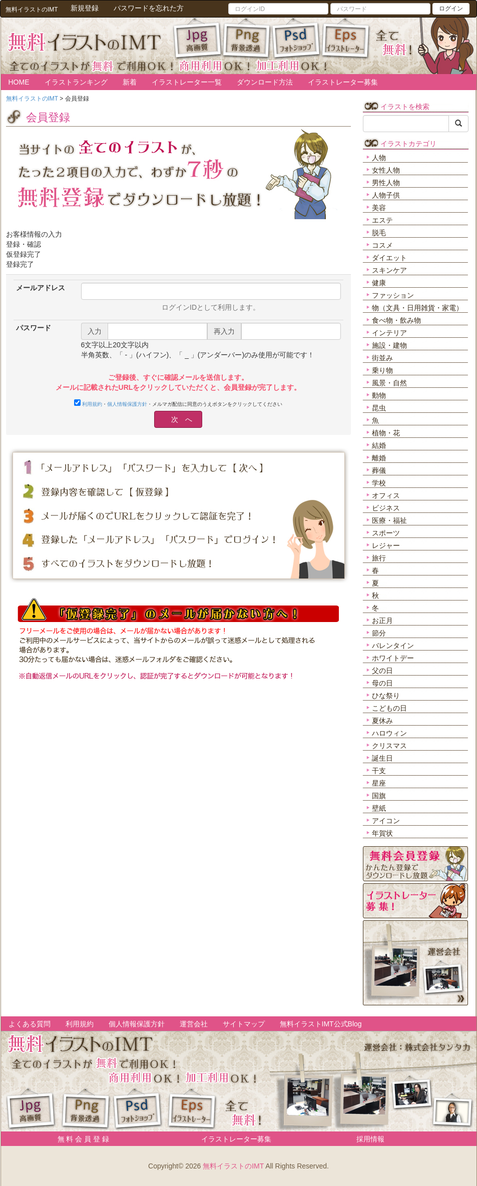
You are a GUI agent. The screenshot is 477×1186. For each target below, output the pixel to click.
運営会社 (194, 1024)
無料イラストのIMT (233, 1166)
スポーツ (386, 533)
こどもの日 (389, 708)
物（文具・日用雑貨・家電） (417, 308)
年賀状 (382, 833)
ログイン (451, 8)
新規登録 (85, 8)
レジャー (386, 545)
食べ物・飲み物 (396, 320)
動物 (379, 395)
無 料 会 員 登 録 (80, 1139)
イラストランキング (76, 82)
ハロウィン (389, 733)
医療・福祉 (389, 520)
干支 (379, 771)
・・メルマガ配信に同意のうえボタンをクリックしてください (178, 403)
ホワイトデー (393, 658)
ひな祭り (386, 696)
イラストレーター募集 (343, 82)
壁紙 (379, 808)
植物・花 (386, 433)
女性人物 (386, 170)
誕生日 (382, 758)
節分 (379, 633)
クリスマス (389, 746)
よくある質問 (30, 1024)
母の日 (382, 683)
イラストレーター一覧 (187, 82)
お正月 (382, 621)
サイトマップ (244, 1024)
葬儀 (379, 470)
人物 (379, 158)
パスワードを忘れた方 (149, 8)
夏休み (382, 721)
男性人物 (386, 183)
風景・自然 (389, 383)
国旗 (379, 796)
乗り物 (382, 370)
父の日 (382, 671)
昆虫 (379, 408)
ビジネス (386, 508)
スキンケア (389, 270)
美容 (379, 208)
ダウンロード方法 (265, 82)
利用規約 (92, 404)
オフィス (386, 495)
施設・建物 (389, 345)
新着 (130, 82)
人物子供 (386, 195)
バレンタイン (393, 646)
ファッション (393, 295)
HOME (19, 82)
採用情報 (370, 1139)
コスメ (382, 245)
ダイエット (389, 258)
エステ (382, 220)
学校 (379, 483)
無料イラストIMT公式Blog (321, 1024)
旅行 (379, 558)
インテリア (389, 333)
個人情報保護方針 (127, 404)
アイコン (386, 821)
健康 (379, 283)
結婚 (379, 445)
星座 (379, 783)
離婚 (379, 458)
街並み (382, 358)
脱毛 (379, 233)
